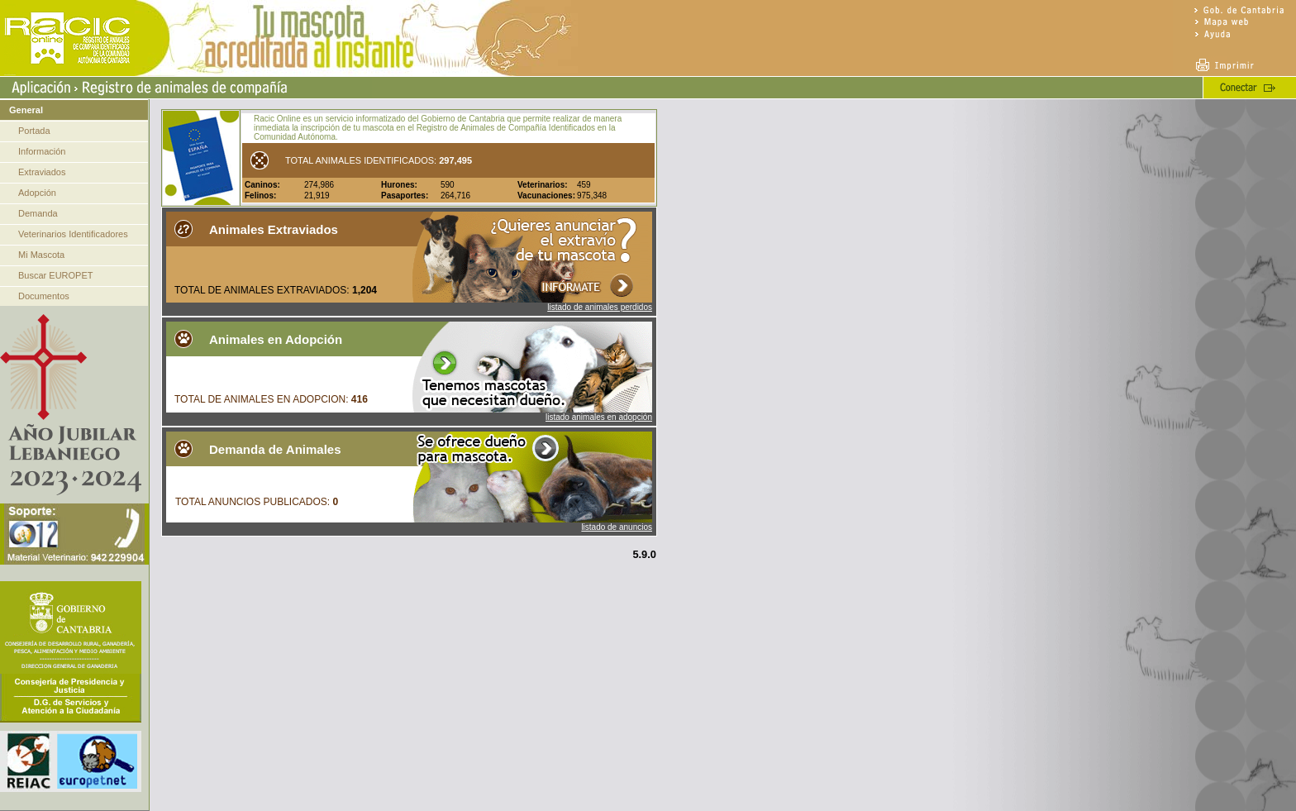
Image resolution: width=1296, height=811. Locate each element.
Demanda (38, 213)
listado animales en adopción (599, 417)
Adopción (37, 193)
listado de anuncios (616, 527)
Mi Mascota (41, 255)
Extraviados (41, 172)
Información (41, 151)
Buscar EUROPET (55, 275)
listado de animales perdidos (599, 307)
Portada (34, 131)
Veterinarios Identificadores (73, 234)
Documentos (43, 296)
